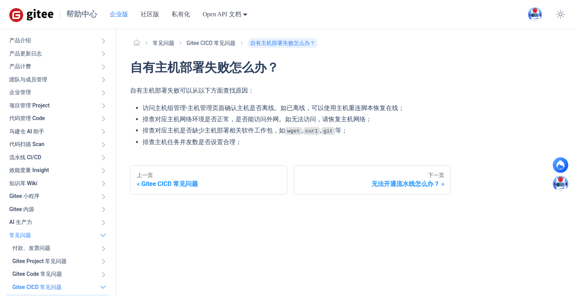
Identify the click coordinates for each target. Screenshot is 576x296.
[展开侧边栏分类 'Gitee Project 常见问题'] (103, 261)
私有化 (181, 14)
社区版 (150, 14)
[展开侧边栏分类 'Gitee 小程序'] (103, 196)
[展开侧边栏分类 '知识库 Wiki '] (103, 183)
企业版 (119, 14)
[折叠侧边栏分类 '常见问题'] (103, 235)
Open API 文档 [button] (222, 14)
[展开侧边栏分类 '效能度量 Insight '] (103, 170)
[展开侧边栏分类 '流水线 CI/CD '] (103, 157)
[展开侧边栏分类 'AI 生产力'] (103, 222)
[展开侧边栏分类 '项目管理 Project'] (103, 106)
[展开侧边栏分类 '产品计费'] (103, 66)
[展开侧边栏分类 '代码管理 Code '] (103, 118)
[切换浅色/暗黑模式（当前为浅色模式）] (560, 14)
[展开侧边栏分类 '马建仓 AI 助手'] (103, 132)
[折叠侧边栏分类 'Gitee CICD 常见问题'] (103, 287)
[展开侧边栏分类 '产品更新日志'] (103, 54)
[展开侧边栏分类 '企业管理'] (103, 92)
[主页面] (136, 43)
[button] (59, 248)
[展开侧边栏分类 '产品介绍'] (103, 40)
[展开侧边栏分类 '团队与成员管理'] (103, 80)
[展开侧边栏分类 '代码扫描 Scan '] (103, 144)
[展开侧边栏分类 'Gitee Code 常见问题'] (103, 274)
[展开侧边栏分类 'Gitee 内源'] (103, 209)
